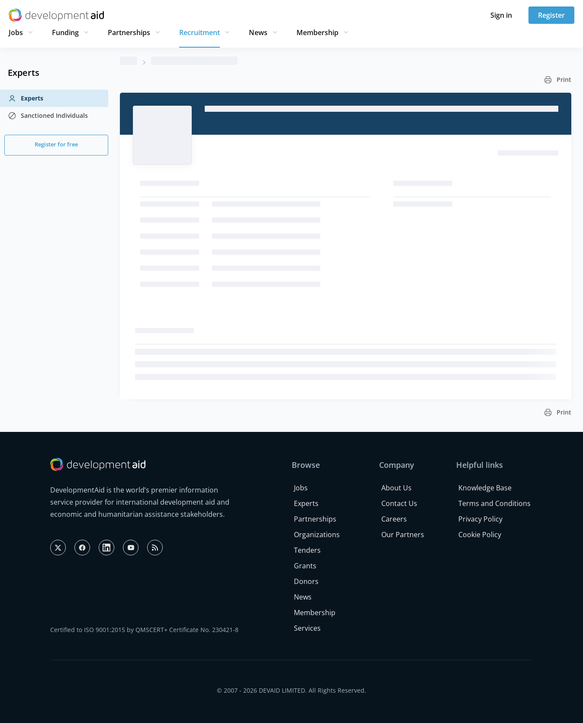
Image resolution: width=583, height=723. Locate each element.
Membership (317, 32)
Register (551, 15)
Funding (65, 32)
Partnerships (129, 32)
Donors (306, 581)
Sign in (501, 15)
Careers (394, 519)
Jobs (16, 32)
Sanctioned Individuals (48, 115)
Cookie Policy (479, 534)
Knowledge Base (485, 488)
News (258, 32)
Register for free (56, 144)
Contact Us (399, 503)
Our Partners (402, 534)
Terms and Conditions (494, 503)
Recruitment (199, 32)
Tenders (307, 550)
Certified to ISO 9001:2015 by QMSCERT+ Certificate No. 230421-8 (144, 630)
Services (307, 628)
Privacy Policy (480, 519)
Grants (305, 566)
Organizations (317, 534)
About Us (396, 488)
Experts (25, 98)
